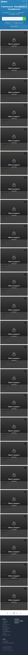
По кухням (5, 626)
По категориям (6, 628)
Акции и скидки (18, 621)
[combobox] (14, 18)
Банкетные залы (6, 635)
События (16, 619)
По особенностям (6, 631)
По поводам (5, 621)
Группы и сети (6, 624)
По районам (5, 629)
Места (4, 619)
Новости (16, 622)
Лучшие (4, 633)
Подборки (5, 622)
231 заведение (13, 12)
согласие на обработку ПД (9, 650)
